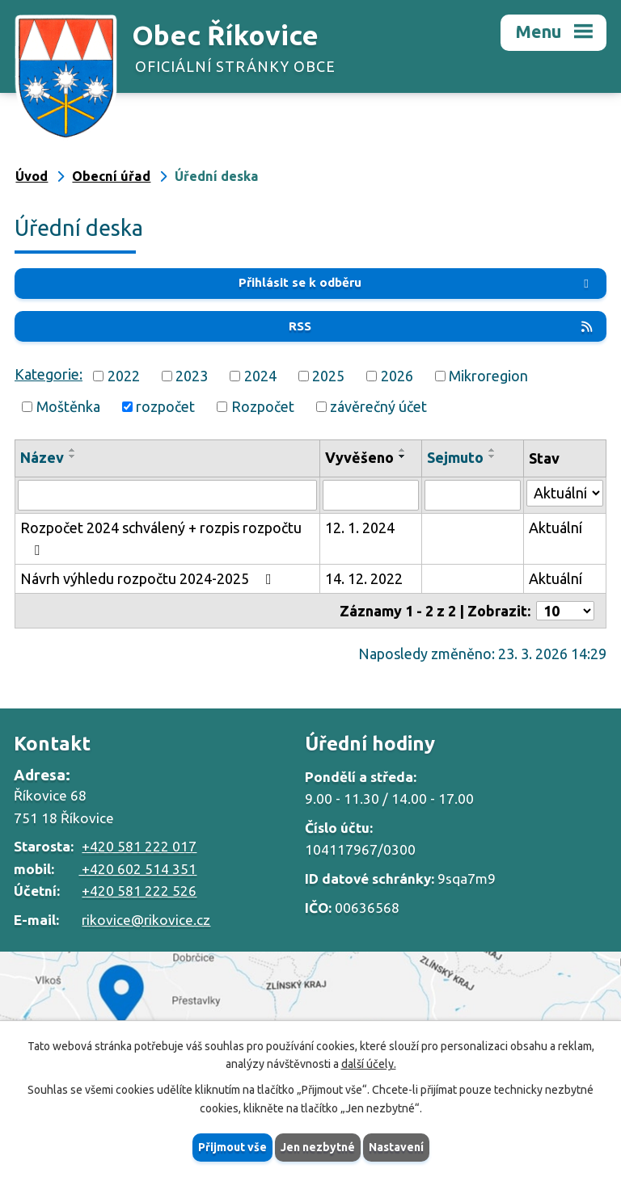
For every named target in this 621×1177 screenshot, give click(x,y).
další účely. (368, 1064)
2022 (124, 376)
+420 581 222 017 (139, 846)
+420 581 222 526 (139, 890)
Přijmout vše (232, 1147)
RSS (441, 326)
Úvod (31, 176)
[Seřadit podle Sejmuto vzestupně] (492, 450)
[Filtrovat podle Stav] (564, 493)
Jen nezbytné (318, 1147)
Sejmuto (455, 457)
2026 (397, 376)
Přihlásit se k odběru (416, 282)
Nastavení (396, 1147)
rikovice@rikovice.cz (146, 919)
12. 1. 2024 (360, 527)
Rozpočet (262, 406)
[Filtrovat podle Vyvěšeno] (371, 495)
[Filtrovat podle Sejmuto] (472, 495)
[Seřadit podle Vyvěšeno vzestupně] (403, 450)
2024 (260, 376)
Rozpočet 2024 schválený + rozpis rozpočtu (161, 538)
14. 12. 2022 (364, 578)
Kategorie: (48, 374)
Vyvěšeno (359, 457)
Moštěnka (68, 406)
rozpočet (165, 406)
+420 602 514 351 (137, 868)
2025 (328, 376)
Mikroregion (488, 376)
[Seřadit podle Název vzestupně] (73, 450)
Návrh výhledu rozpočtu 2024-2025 (149, 578)
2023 (191, 376)
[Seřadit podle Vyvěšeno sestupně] (403, 456)
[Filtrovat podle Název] (167, 495)
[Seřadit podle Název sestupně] (73, 456)
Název (42, 457)
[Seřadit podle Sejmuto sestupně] (492, 456)
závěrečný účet (378, 406)
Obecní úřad (111, 176)
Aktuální (555, 527)
